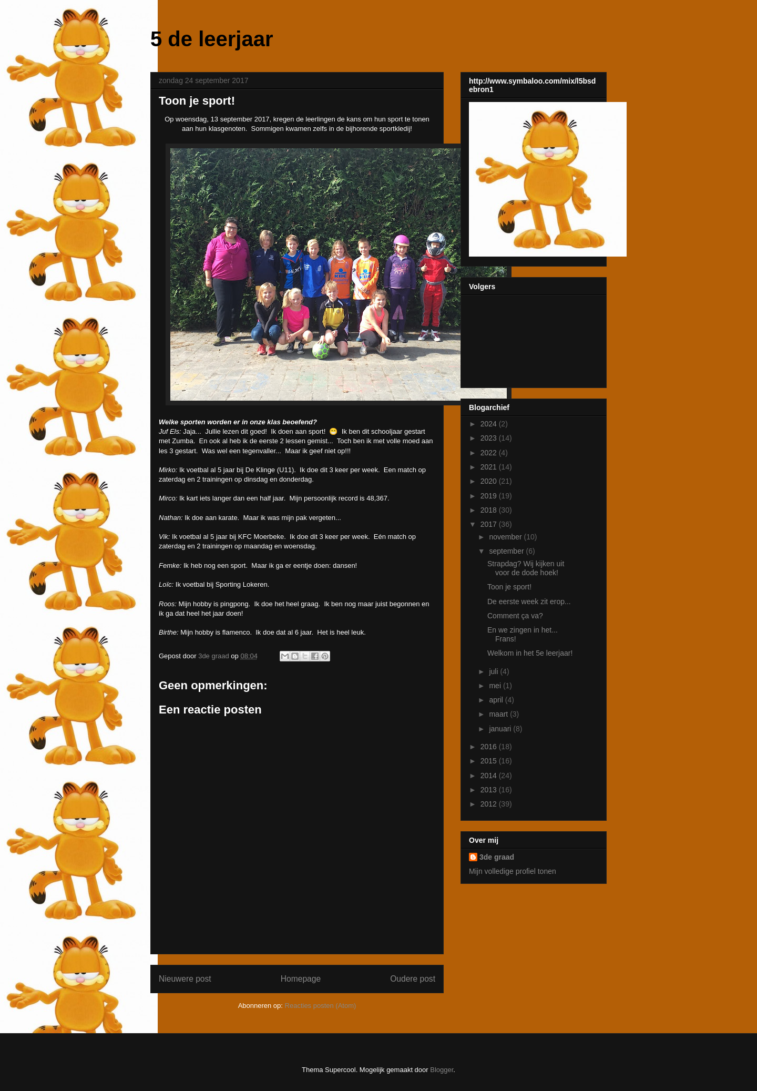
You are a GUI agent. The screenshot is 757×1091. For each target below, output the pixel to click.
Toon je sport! (509, 587)
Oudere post (412, 978)
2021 (489, 467)
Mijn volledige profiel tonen (512, 871)
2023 (489, 438)
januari (501, 729)
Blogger (441, 1070)
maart (499, 714)
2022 (489, 452)
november (506, 537)
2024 (489, 424)
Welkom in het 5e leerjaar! (529, 653)
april (497, 700)
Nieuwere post (185, 978)
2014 (489, 775)
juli (494, 671)
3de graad (496, 857)
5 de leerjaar (211, 38)
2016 (489, 746)
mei (496, 685)
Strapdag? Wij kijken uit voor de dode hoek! (525, 568)
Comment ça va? (515, 615)
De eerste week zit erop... (529, 601)
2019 (489, 496)
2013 (489, 790)
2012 (489, 804)
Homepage (301, 978)
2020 (489, 481)
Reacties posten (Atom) (320, 1006)
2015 (489, 761)
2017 (489, 524)
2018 (489, 510)
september (507, 551)
